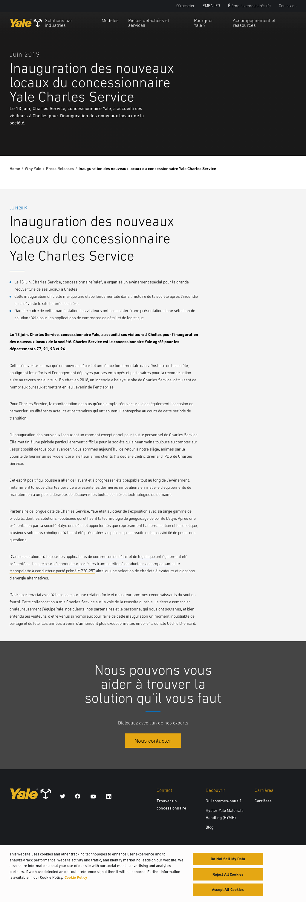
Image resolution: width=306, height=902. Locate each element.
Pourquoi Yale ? (203, 23)
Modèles (110, 20)
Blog (209, 827)
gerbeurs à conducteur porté (64, 563)
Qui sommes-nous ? (223, 800)
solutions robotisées (58, 518)
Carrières (263, 800)
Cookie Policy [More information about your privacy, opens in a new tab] (76, 880)
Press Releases (60, 168)
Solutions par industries (58, 23)
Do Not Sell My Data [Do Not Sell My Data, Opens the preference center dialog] (228, 861)
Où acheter (185, 6)
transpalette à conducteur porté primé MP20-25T (52, 570)
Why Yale (33, 168)
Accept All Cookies (228, 892)
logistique (146, 556)
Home (15, 168)
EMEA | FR (211, 6)
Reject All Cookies (228, 877)
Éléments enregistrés (249, 6)
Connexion (287, 6)
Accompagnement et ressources (254, 23)
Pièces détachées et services (148, 23)
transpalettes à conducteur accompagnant (134, 563)
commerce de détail (110, 556)
